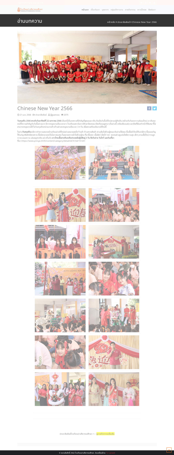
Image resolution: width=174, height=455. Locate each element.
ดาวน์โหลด (141, 9)
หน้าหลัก (111, 21)
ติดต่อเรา (152, 9)
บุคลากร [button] (105, 9)
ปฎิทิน (116, 120)
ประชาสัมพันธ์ (123, 21)
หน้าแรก (86, 9)
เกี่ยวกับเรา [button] (95, 9)
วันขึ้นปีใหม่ (106, 120)
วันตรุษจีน (21, 120)
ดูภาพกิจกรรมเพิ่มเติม (105, 433)
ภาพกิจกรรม (130, 9)
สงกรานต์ (136, 120)
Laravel (110, 452)
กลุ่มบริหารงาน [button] (117, 9)
